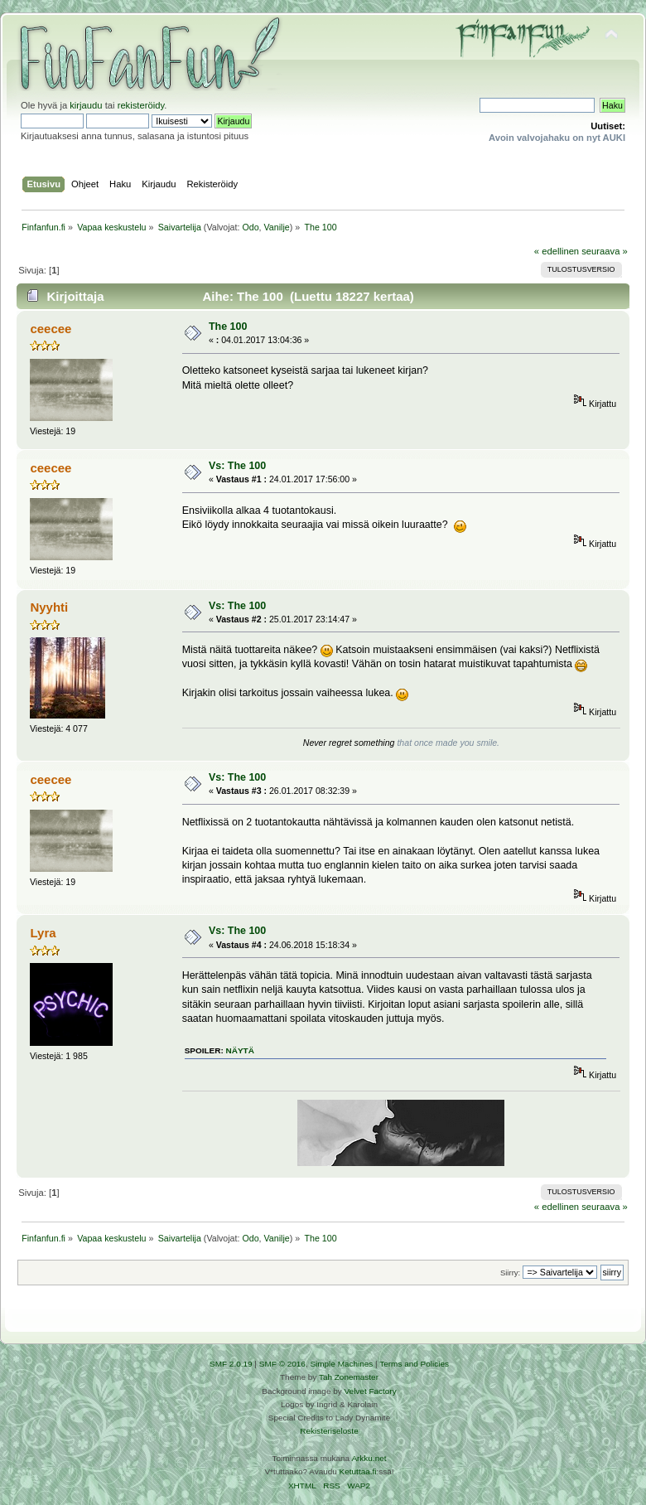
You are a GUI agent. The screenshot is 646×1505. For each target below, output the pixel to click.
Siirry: (510, 1272)
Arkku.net (368, 1458)
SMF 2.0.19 (231, 1363)
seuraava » (604, 251)
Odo (250, 227)
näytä (240, 1050)
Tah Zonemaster (348, 1377)
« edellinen (556, 251)
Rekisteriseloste (329, 1430)
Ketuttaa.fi (358, 1471)
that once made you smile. (448, 743)
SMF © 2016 (282, 1363)
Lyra (42, 933)
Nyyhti (49, 607)
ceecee (50, 329)
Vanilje (277, 227)
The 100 (228, 326)
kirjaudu (86, 105)
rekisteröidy (141, 105)
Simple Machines (341, 1363)
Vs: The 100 (237, 466)
